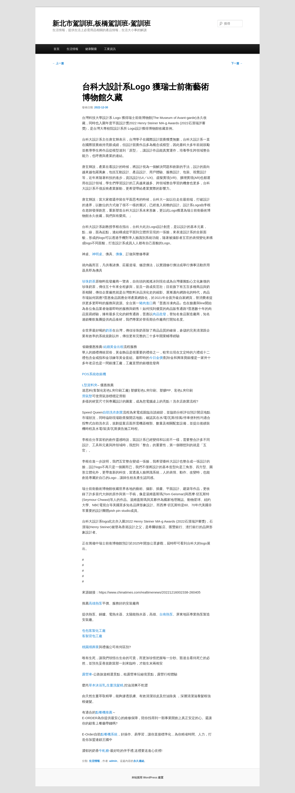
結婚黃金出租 (113, 347)
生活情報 (72, 49)
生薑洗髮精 (114, 685)
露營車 (87, 674)
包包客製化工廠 (94, 630)
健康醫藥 (91, 49)
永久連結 (138, 761)
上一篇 (58, 63)
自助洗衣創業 (113, 412)
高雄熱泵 (95, 603)
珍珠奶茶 (88, 281)
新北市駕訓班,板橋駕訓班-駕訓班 (101, 23)
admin (113, 761)
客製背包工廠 (92, 636)
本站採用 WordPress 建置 (147, 777)
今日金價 (156, 358)
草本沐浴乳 (97, 685)
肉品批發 (159, 314)
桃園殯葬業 (90, 647)
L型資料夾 (89, 385)
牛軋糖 (104, 750)
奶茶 (109, 330)
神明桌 (97, 254)
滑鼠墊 (87, 396)
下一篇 (237, 63)
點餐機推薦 (103, 712)
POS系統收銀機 (94, 374)
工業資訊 (110, 49)
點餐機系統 (109, 734)
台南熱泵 (166, 614)
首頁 (56, 49)
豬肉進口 (146, 303)
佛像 (119, 254)
